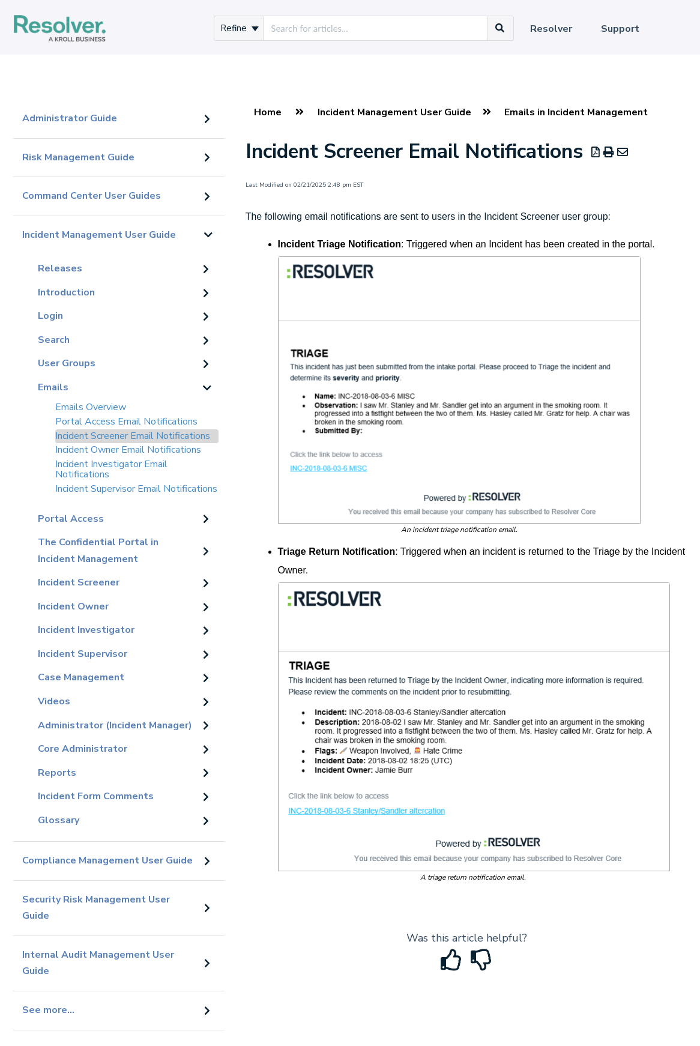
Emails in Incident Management (576, 112)
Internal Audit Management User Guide (98, 963)
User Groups (66, 363)
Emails (53, 387)
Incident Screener (78, 582)
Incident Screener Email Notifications (132, 436)
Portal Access (71, 518)
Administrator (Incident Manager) (115, 725)
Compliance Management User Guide (107, 860)
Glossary (58, 820)
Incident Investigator (86, 629)
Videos (54, 701)
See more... (48, 1010)
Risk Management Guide (78, 157)
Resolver (551, 28)
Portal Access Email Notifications (126, 421)
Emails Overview (90, 407)
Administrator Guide (69, 118)
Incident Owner (73, 606)
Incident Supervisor (82, 654)
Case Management (81, 677)
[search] (375, 28)
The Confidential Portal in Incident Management (98, 551)
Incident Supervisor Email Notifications (136, 488)
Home (268, 112)
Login (50, 315)
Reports (57, 772)
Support (620, 28)
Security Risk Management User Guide (96, 908)
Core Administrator (82, 748)
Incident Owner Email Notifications (128, 449)
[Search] (500, 28)
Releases (60, 268)
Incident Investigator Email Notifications (111, 470)
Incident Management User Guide (99, 234)
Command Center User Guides (91, 195)
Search (54, 339)
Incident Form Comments (96, 796)
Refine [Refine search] (239, 28)
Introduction (66, 292)
